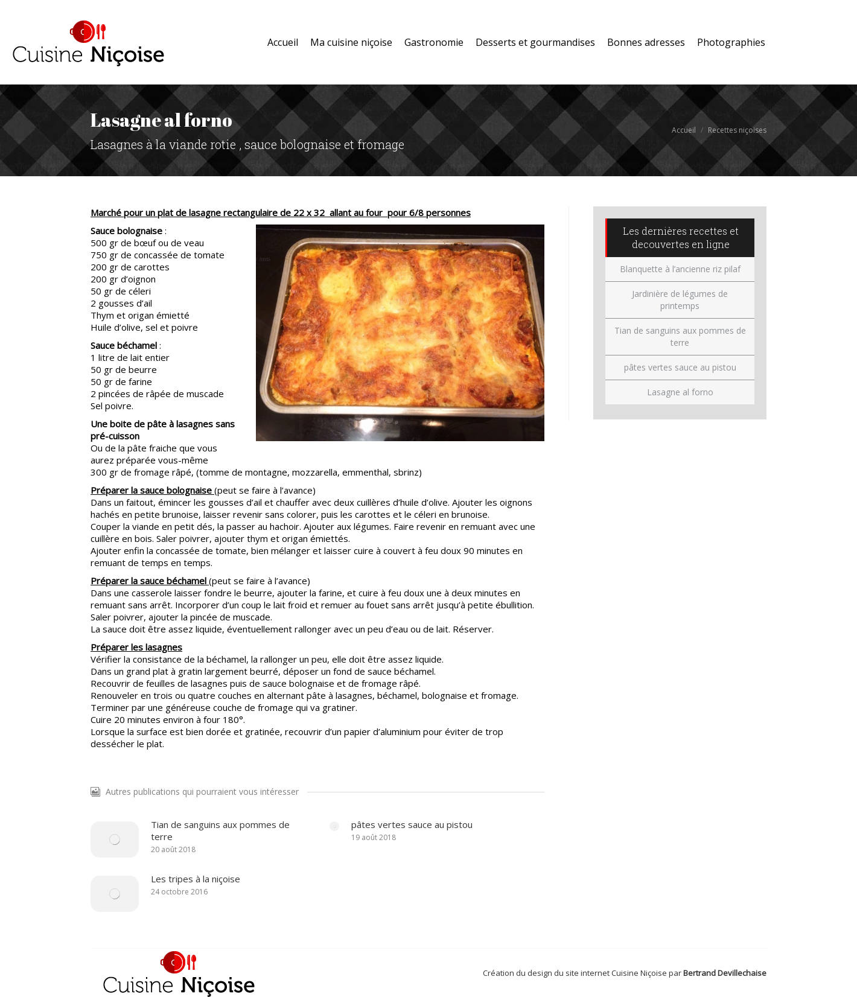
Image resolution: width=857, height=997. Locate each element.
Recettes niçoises (737, 130)
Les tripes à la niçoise (195, 879)
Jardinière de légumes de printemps (680, 299)
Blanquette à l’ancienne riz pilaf (680, 269)
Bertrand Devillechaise (724, 972)
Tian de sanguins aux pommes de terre (220, 830)
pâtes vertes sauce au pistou (412, 824)
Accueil (684, 130)
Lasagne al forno (680, 392)
